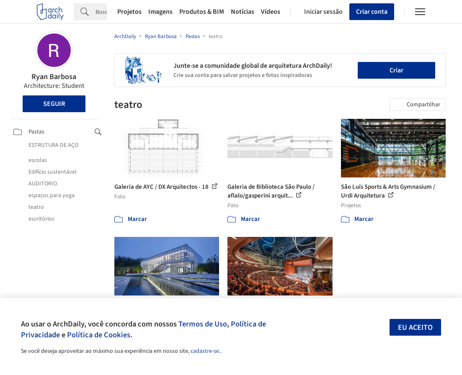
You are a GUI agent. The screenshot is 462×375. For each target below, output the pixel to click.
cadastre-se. (205, 351)
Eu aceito (415, 327)
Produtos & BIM (201, 11)
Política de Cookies (98, 334)
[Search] (101, 11)
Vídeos (270, 11)
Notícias (242, 11)
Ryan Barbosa (53, 77)
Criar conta (371, 11)
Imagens (160, 11)
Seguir (54, 103)
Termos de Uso (202, 323)
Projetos (129, 11)
